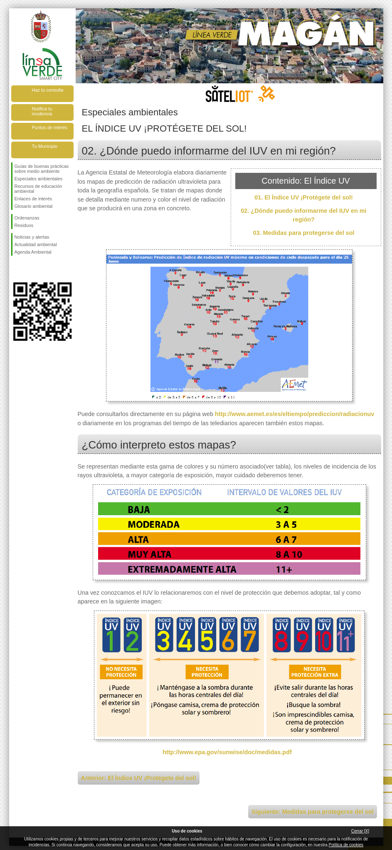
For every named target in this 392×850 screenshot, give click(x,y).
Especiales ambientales (39, 178)
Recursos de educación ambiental (38, 189)
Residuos (24, 225)
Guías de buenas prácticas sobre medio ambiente (42, 169)
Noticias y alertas (32, 236)
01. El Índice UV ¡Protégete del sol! (303, 197)
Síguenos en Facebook (16, 269)
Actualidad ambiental (36, 244)
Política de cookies (346, 845)
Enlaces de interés (33, 198)
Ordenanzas (27, 217)
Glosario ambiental (34, 206)
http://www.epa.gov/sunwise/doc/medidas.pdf (227, 752)
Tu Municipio (45, 146)
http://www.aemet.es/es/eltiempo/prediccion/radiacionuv (294, 414)
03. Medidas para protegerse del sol (304, 232)
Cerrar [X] (360, 831)
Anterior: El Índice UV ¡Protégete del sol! (138, 778)
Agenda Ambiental (33, 251)
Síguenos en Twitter (30, 269)
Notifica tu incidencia (42, 111)
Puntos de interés (50, 127)
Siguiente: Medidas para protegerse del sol (312, 811)
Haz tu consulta (48, 89)
